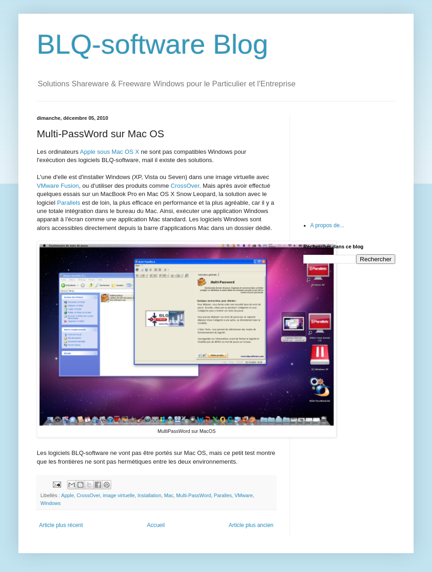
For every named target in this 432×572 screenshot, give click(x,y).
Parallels (68, 202)
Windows (50, 503)
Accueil (156, 525)
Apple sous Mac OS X (109, 151)
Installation (149, 495)
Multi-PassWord (193, 495)
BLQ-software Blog (152, 44)
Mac (168, 495)
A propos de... (327, 225)
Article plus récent (61, 525)
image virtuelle (119, 495)
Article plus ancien (251, 525)
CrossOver (185, 185)
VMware (243, 495)
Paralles (223, 495)
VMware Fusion (58, 185)
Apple (67, 495)
